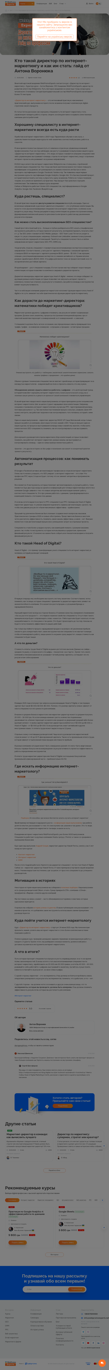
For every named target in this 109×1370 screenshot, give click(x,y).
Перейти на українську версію (54, 36)
